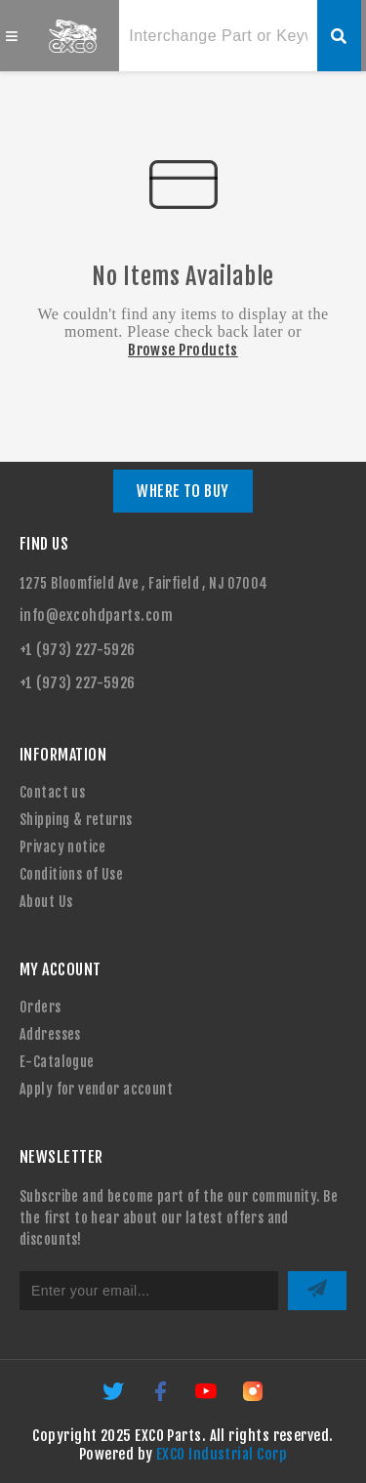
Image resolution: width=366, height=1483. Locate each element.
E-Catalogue (57, 1061)
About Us (46, 901)
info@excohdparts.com (96, 615)
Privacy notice (63, 847)
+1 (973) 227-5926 (78, 649)
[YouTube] (207, 1397)
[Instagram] (252, 1397)
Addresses (50, 1034)
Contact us (52, 792)
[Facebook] (161, 1397)
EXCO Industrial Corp (221, 1454)
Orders (40, 1007)
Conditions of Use (71, 874)
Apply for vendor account (96, 1089)
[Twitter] (115, 1397)
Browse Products (183, 350)
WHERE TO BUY (183, 491)
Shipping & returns (76, 819)
